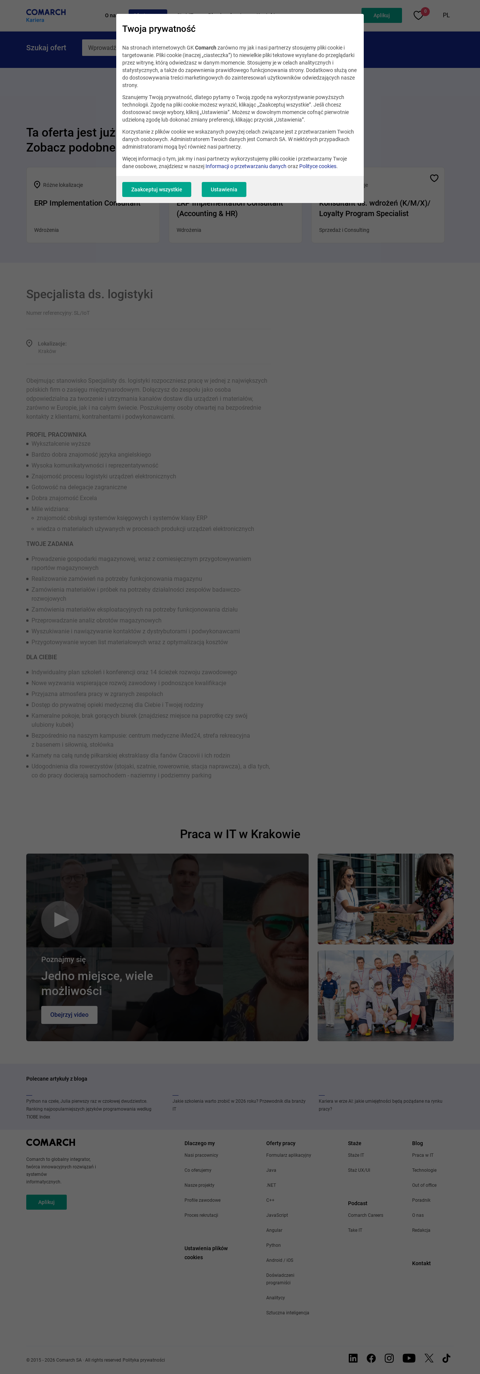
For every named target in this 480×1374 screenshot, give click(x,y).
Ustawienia (224, 189)
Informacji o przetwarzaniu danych (246, 166)
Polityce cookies (317, 166)
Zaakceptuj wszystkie (156, 189)
